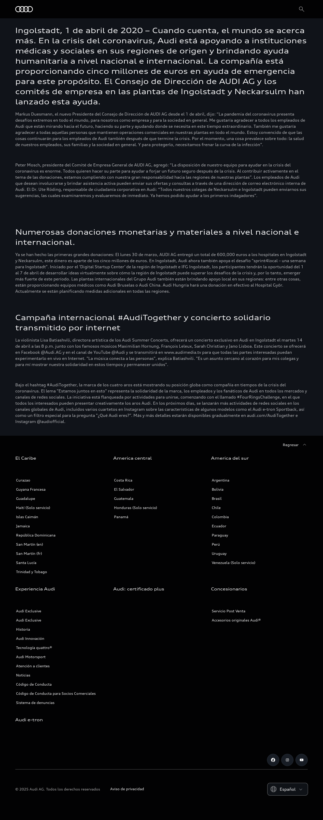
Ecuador (219, 526)
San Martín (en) (29, 544)
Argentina (220, 480)
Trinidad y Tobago (31, 572)
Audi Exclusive (28, 611)
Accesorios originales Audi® (236, 620)
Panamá (121, 517)
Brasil (217, 498)
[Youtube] (302, 760)
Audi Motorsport (31, 657)
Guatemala (123, 498)
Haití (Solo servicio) (33, 507)
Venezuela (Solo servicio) (233, 562)
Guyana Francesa (31, 489)
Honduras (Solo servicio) (135, 507)
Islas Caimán (27, 517)
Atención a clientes (33, 666)
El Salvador (124, 489)
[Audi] (24, 9)
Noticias (23, 675)
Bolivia (217, 489)
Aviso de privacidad (127, 789)
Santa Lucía (26, 562)
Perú (216, 544)
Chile (216, 507)
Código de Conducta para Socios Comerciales (56, 693)
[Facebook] (273, 760)
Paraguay (220, 535)
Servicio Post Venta (228, 611)
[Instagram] (287, 760)
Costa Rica (123, 480)
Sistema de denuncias (35, 702)
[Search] (302, 9)
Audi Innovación (30, 638)
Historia (23, 629)
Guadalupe (25, 498)
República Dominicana (35, 535)
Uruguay (219, 553)
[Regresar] (295, 445)
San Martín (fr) (29, 553)
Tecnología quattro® (34, 647)
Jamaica (23, 526)
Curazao (23, 480)
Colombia (220, 517)
